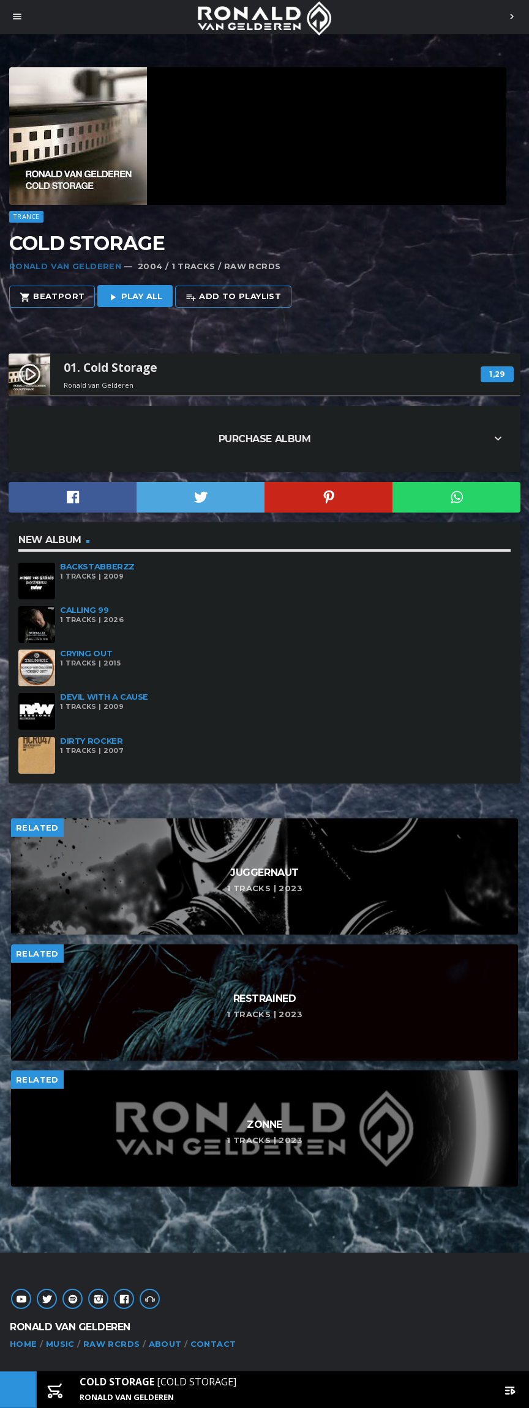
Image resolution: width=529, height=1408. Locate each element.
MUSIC (60, 1344)
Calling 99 (84, 610)
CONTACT (213, 1344)
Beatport (52, 297)
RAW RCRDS (111, 1344)
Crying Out (86, 653)
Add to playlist (233, 297)
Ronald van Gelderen (65, 266)
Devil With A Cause (104, 697)
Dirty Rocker (91, 741)
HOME (23, 1344)
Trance (26, 216)
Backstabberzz (97, 566)
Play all (135, 297)
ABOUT (165, 1344)
